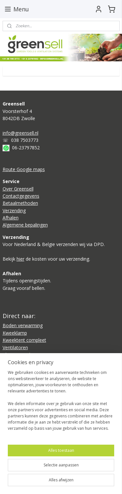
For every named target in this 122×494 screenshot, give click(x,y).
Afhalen (11, 218)
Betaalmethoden (20, 203)
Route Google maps (24, 169)
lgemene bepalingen (27, 225)
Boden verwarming (23, 325)
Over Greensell (18, 189)
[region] (61, 403)
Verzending (14, 210)
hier (20, 259)
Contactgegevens (21, 196)
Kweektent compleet (24, 340)
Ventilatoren (15, 347)
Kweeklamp (15, 333)
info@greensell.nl (20, 133)
